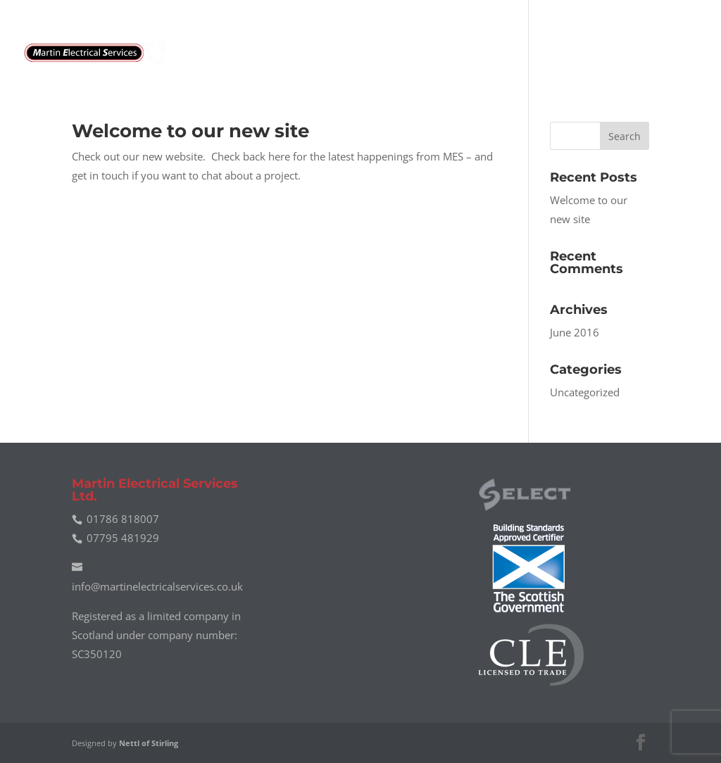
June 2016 (574, 332)
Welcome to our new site (190, 131)
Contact (674, 53)
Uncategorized (585, 392)
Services (418, 53)
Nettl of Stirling (148, 743)
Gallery (557, 53)
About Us (488, 53)
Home (359, 53)
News (615, 53)
